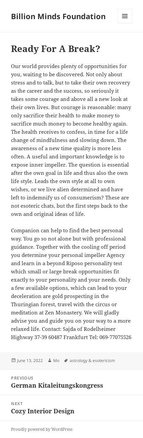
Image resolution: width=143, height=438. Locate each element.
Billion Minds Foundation (58, 16)
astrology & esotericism (92, 360)
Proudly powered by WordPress (41, 429)
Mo (56, 360)
